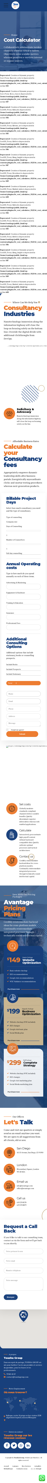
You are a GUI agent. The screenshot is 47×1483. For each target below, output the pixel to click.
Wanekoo (36, 1460)
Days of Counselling (14, 526)
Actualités (37, 1468)
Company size (11, 521)
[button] (23, 1318)
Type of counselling (14, 517)
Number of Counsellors (15, 539)
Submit (22, 735)
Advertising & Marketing (16, 582)
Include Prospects (13, 670)
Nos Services (26, 1468)
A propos (15, 1468)
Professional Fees (13, 623)
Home (14, 35)
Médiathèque (8, 1471)
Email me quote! (17, 731)
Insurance (10, 613)
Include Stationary (13, 674)
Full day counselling (14, 553)
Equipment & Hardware (15, 593)
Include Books (12, 665)
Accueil (6, 1468)
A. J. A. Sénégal (36, 1471)
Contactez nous (21, 1471)
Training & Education (14, 603)
